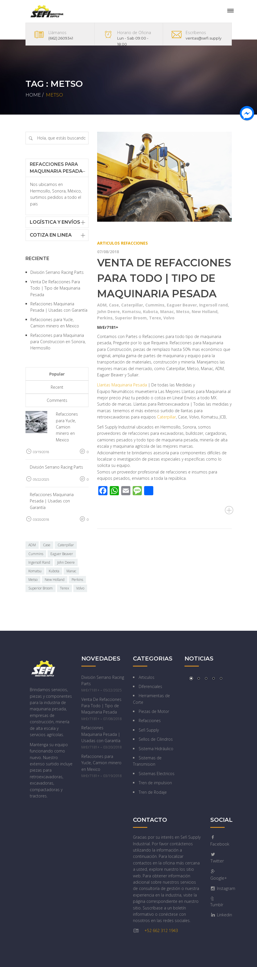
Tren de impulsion (155, 782)
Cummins (154, 305)
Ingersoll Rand (39, 562)
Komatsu (131, 311)
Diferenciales (150, 686)
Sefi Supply (149, 730)
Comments (57, 400)
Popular (57, 374)
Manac (167, 311)
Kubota (150, 311)
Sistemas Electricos (156, 773)
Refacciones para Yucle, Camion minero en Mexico (67, 427)
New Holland (204, 311)
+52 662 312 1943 (161, 930)
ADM (102, 305)
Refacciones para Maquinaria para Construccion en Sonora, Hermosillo (58, 342)
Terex (155, 318)
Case (114, 305)
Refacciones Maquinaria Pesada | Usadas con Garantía (52, 501)
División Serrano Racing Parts (57, 272)
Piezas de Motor (154, 711)
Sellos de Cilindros (156, 739)
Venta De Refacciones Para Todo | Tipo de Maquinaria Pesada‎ (164, 278)
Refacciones (134, 243)
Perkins (105, 318)
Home (33, 95)
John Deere (108, 311)
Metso (182, 311)
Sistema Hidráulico (156, 748)
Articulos (108, 243)
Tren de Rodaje (153, 792)
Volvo (168, 318)
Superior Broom (131, 318)
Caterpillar (132, 305)
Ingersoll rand (213, 305)
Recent (57, 387)
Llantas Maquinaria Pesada (122, 385)
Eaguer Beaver (182, 305)
